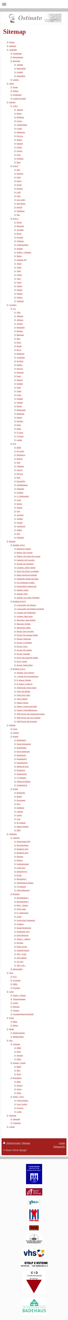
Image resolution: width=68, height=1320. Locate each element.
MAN (19, 1052)
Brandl (19, 796)
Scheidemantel (22, 485)
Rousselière (21, 481)
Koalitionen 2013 (23, 932)
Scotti (19, 500)
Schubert (20, 492)
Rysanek (20, 237)
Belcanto (16, 1007)
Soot (18, 511)
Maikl (19, 447)
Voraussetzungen (19, 999)
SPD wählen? (22, 958)
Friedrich (20, 158)
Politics (15, 91)
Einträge (12, 725)
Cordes (19, 128)
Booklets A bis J (19, 545)
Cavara (19, 121)
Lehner (19, 815)
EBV (18, 1070)
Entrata (12, 42)
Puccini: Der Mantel (24, 650)
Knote (19, 429)
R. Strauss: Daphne (24, 680)
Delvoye (20, 369)
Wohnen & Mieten (23, 781)
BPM (18, 1082)
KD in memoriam (23, 751)
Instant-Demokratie (24, 928)
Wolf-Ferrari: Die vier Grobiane (28, 718)
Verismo (16, 1010)
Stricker (19, 1085)
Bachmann (20, 327)
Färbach (20, 380)
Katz (18, 170)
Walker (19, 530)
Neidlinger (20, 211)
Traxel (19, 282)
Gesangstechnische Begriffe (23, 1014)
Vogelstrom (21, 526)
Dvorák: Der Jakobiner (25, 564)
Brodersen (20, 354)
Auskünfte (13, 50)
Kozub (19, 185)
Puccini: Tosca (22, 646)
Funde (11, 1018)
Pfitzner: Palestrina (24, 639)
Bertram (20, 331)
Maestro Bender (23, 826)
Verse (11, 973)
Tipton (19, 267)
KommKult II (22, 759)
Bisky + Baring (22, 905)
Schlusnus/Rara (22, 245)
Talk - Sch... (21, 965)
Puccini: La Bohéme (24, 643)
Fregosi (19, 151)
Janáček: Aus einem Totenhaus (28, 598)
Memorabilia (17, 969)
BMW (19, 1048)
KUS (15, 977)
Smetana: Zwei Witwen (25, 673)
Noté (18, 462)
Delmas (19, 365)
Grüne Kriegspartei (24, 744)
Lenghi (19, 440)
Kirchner (20, 421)
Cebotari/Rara (22, 125)
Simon (19, 1089)
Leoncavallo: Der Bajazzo (26, 605)
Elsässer (20, 860)
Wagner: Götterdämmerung (27, 710)
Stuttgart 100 (21, 260)
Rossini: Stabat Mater (25, 665)
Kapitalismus (21, 748)
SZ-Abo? (20, 962)
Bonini (19, 346)
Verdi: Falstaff (22, 699)
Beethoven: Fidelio (24, 549)
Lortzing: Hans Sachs (25, 616)
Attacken (16, 838)
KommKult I (21, 755)
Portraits (12, 102)
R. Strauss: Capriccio (24, 684)
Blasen (15, 1025)
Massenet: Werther (24, 624)
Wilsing (19, 294)
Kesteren (20, 173)
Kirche (19, 875)
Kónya (19, 181)
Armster (20, 324)
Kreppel (20, 188)
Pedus (19, 1059)
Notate (15, 87)
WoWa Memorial (23, 890)
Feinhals (20, 384)
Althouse (20, 320)
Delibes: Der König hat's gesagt (28, 556)
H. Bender (16, 980)
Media (11, 1029)
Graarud (20, 399)
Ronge (19, 234)
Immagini (16, 1119)
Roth (18, 477)
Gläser (19, 391)
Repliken (16, 894)
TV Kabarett (21, 778)
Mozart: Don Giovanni (25, 631)
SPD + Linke (21, 954)
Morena (19, 459)
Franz (19, 387)
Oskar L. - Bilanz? (23, 939)
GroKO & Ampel (19, 98)
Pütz (18, 215)
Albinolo (20, 316)
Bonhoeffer (21, 793)
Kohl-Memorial (22, 935)
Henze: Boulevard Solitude (27, 575)
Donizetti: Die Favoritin (25, 560)
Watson (19, 286)
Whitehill (20, 537)
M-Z (14, 444)
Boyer (19, 350)
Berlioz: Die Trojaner (25, 552)
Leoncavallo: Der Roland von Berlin (30, 609)
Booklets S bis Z (19, 669)
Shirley (19, 256)
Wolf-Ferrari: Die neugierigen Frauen (31, 714)
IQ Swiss (20, 1108)
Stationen (12, 46)
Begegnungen (18, 57)
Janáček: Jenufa (22, 590)
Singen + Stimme (19, 995)
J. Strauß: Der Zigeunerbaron (27, 676)
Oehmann (20, 466)
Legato (15, 1003)
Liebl (18, 192)
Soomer (19, 507)
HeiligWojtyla (22, 871)
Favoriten (16, 988)
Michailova (21, 455)
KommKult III (22, 763)
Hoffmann (20, 414)
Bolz (18, 339)
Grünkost (20, 924)
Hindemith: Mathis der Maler (28, 579)
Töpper (19, 275)
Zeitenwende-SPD (23, 841)
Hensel (19, 406)
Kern (18, 804)
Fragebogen (17, 53)
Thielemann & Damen (25, 883)
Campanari (21, 357)
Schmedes (20, 489)
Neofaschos (17, 95)
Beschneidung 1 (23, 898)
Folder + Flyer (18, 1097)
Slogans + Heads (19, 1063)
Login (62, 1143)
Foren (15, 729)
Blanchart (20, 335)
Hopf (18, 162)
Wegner (19, 290)
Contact (12, 1127)
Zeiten (11, 83)
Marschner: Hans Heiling (26, 620)
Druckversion (12, 1143)
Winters (19, 297)
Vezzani (19, 522)
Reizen (19, 222)
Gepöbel (20, 72)
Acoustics (12, 305)
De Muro (20, 361)
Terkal (19, 264)
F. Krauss (20, 436)
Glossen (16, 733)
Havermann (21, 800)
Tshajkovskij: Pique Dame (26, 688)
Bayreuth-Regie (22, 845)
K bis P (15, 166)
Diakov (19, 140)
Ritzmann (20, 226)
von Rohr (20, 230)
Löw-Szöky (21, 200)
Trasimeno (17, 1123)
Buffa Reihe (21, 68)
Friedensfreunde (23, 864)
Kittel (19, 425)
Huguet (19, 417)
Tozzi (19, 279)
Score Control (22, 1104)
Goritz (19, 395)
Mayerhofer (21, 203)
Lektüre (16, 80)
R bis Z (15, 218)
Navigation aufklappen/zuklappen (34, 4)
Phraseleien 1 (22, 879)
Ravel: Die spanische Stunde (27, 658)
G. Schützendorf (23, 496)
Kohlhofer (20, 808)
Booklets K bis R (19, 601)
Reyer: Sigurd (22, 661)
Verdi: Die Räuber (23, 691)
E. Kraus (20, 432)
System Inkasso (22, 1100)
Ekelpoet (20, 856)
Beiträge (12, 541)
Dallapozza (21, 132)
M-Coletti (20, 451)
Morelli (19, 207)
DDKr (15, 984)
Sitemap (26, 1143)
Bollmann (20, 117)
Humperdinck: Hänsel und (26, 586)
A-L (14, 309)
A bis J (15, 106)
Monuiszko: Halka (23, 628)
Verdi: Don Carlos (23, 695)
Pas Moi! (20, 943)
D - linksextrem (22, 913)
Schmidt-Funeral (23, 950)
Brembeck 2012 (22, 853)
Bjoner (19, 113)
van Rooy (20, 515)
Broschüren (17, 1078)
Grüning (20, 402)
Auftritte (20, 65)
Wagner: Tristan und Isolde (27, 706)
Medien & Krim (23, 766)
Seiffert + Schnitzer (24, 252)
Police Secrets (22, 947)
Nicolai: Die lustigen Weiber (27, 635)
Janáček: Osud (22, 594)
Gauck (19, 916)
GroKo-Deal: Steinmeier (26, 920)
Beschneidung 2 (23, 901)
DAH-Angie (21, 909)
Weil (18, 534)
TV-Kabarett (21, 886)
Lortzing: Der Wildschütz (26, 613)
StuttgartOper (22, 774)
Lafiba (19, 1112)
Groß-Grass (21, 868)
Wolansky (20, 301)
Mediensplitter (18, 1037)
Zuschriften (21, 76)
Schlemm (20, 241)
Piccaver (20, 474)
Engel (19, 376)
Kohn (19, 177)
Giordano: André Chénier (26, 567)
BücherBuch (21, 740)
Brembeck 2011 (22, 849)
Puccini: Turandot (23, 654)
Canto (11, 992)
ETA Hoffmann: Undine (25, 583)
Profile (15, 789)
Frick (18, 155)
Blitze (15, 1022)
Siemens (20, 1055)
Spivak (19, 504)
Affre (19, 312)
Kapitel (15, 736)
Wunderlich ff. (22, 785)
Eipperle (20, 143)
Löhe (18, 196)
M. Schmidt (21, 823)
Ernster (19, 147)
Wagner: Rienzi (22, 703)
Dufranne (20, 372)
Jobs (10, 1040)
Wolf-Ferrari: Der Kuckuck (27, 721)
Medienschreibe (19, 1033)
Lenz (18, 819)
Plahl (18, 830)
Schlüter (20, 249)
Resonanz (16, 61)
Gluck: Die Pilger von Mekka (28, 571)
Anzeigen (16, 1044)
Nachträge (13, 834)
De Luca (20, 136)
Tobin (19, 271)
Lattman (20, 811)
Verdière (20, 519)
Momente (12, 1115)
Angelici (20, 110)
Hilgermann (21, 410)
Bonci (19, 342)
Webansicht (59, 1146)
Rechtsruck (21, 770)
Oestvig (19, 470)
